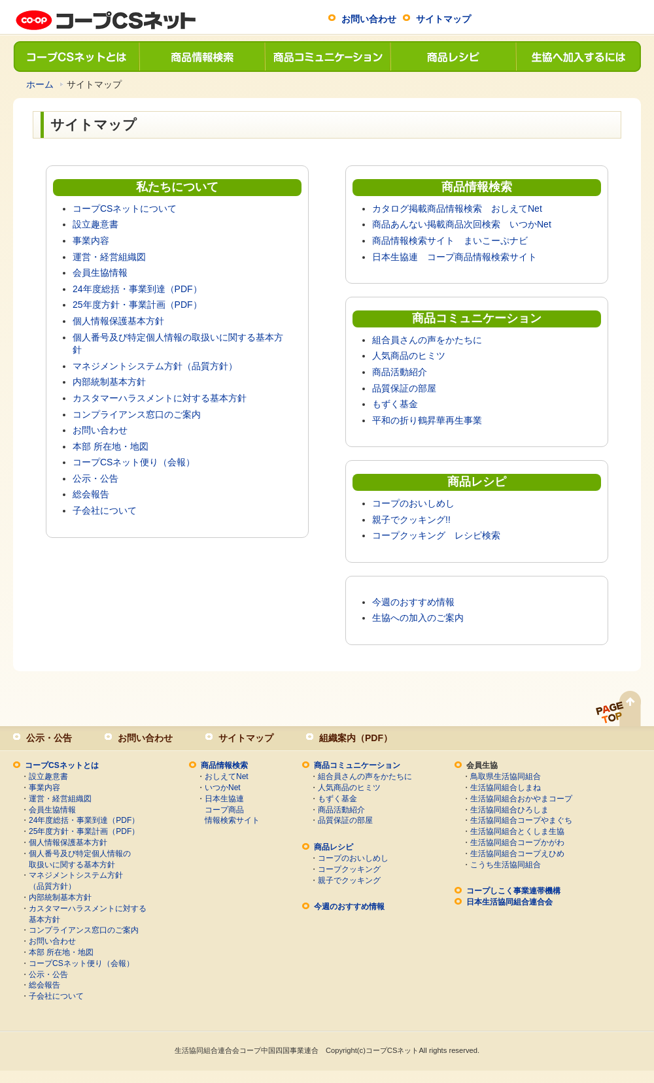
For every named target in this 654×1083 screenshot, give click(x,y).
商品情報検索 (201, 56)
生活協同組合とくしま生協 (517, 831)
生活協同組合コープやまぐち (521, 820)
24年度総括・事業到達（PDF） (137, 289)
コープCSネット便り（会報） (134, 462)
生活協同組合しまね (505, 787)
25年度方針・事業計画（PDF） (137, 304)
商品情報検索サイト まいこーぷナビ (450, 240)
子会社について (105, 510)
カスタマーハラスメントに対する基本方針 (160, 398)
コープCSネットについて (125, 208)
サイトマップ (443, 19)
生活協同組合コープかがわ (517, 842)
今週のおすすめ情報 (413, 602)
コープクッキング (349, 869)
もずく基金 (395, 404)
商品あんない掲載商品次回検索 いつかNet (461, 224)
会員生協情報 (100, 272)
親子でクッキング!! (411, 519)
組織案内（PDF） (355, 738)
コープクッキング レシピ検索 (436, 535)
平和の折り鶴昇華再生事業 (427, 420)
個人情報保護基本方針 (118, 321)
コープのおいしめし (413, 503)
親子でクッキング (349, 880)
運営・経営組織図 (109, 257)
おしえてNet (227, 776)
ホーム (40, 84)
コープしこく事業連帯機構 (513, 890)
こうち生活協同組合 (505, 864)
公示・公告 (95, 478)
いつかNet (223, 787)
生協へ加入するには (578, 56)
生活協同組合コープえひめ (517, 853)
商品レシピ (452, 56)
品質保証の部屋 (404, 388)
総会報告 (91, 494)
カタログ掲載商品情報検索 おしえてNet (457, 208)
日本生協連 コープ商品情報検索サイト (454, 257)
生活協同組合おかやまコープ (521, 798)
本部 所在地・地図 (110, 446)
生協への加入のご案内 (418, 617)
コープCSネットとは (76, 56)
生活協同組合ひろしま (509, 809)
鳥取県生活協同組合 (505, 776)
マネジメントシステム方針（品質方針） (155, 366)
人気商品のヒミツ (408, 355)
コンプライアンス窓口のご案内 (137, 414)
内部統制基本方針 (109, 381)
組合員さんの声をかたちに (427, 340)
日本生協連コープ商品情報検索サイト (232, 809)
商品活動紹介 (399, 372)
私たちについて (177, 186)
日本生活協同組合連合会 (509, 902)
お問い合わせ (368, 19)
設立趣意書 (95, 224)
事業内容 (91, 240)
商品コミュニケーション (327, 56)
